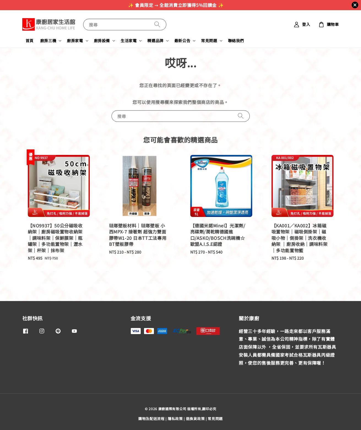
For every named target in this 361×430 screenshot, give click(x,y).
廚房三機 (48, 40)
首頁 (30, 40)
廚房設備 (102, 40)
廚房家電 (75, 40)
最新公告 (182, 40)
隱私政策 (175, 418)
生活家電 (129, 40)
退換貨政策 (195, 418)
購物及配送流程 (151, 418)
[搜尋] (157, 24)
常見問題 (209, 40)
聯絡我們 (236, 40)
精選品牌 (155, 40)
